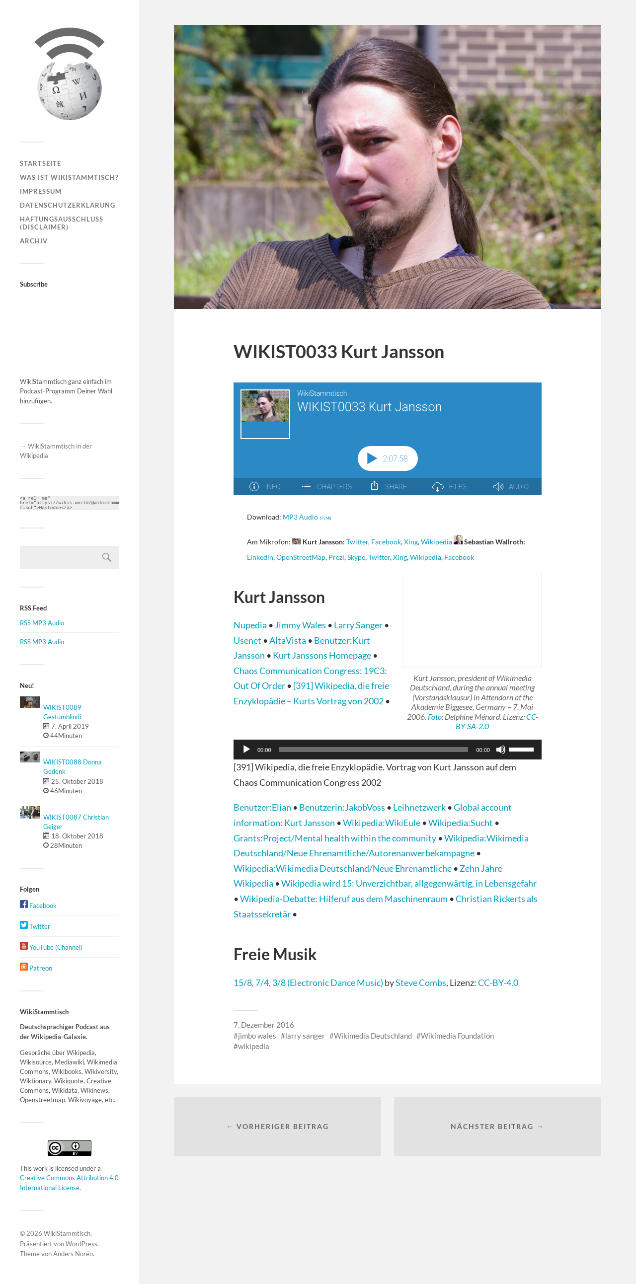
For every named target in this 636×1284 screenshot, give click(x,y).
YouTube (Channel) (51, 947)
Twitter (35, 926)
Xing (411, 542)
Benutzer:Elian (263, 807)
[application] (388, 749)
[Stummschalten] (501, 750)
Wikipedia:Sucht (461, 822)
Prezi (336, 557)
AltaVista (288, 640)
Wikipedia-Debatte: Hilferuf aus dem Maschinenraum (344, 898)
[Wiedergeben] (246, 750)
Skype (356, 557)
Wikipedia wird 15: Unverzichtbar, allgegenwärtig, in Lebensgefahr (409, 883)
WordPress (81, 1244)
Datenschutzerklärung (67, 205)
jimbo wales (257, 1035)
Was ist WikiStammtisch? (69, 177)
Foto (435, 716)
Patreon (36, 968)
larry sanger (305, 1035)
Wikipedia (436, 542)
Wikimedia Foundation (457, 1035)
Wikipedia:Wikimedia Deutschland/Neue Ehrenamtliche (343, 868)
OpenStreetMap (300, 557)
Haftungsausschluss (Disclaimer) (61, 223)
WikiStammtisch (67, 1233)
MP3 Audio (307, 517)
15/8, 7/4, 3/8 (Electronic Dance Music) (308, 982)
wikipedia (253, 1046)
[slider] (374, 749)
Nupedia (251, 624)
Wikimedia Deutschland (373, 1035)
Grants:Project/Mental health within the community (336, 837)
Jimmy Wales (301, 624)
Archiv (34, 241)
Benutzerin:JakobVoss (343, 807)
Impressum (41, 191)
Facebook (38, 905)
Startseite (40, 163)
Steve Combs (421, 982)
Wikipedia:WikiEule (382, 822)
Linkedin (260, 557)
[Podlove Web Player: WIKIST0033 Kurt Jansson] (388, 444)
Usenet (248, 640)
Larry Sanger (359, 624)
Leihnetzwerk (420, 807)
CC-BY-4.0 (498, 982)
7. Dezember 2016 (264, 1024)
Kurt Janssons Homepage (323, 655)
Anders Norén (73, 1254)
